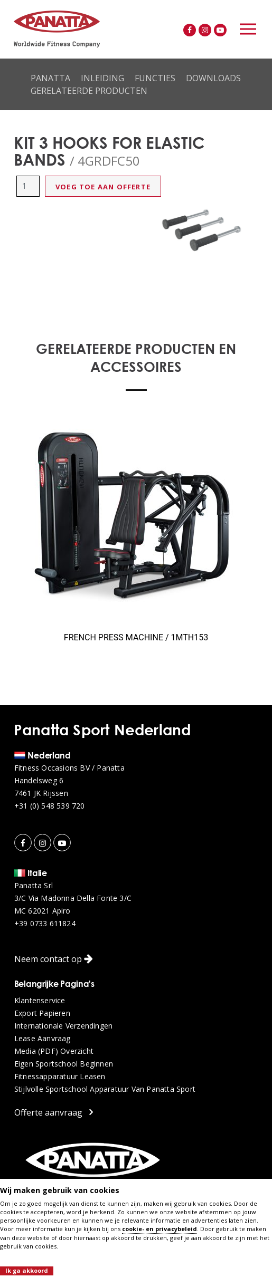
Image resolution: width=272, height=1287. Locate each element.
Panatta (50, 78)
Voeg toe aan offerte (103, 186)
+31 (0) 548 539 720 (49, 806)
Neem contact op (53, 959)
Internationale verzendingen (63, 1026)
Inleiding (102, 78)
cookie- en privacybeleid (159, 1229)
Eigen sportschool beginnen (63, 1064)
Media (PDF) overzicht (53, 1051)
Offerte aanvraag (53, 1112)
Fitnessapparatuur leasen (60, 1076)
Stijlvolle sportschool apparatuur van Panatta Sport (104, 1089)
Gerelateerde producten (89, 91)
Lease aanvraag (42, 1038)
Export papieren (42, 1013)
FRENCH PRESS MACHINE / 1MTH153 (136, 637)
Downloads (213, 78)
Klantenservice (39, 1000)
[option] (201, 230)
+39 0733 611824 (45, 923)
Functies (155, 78)
